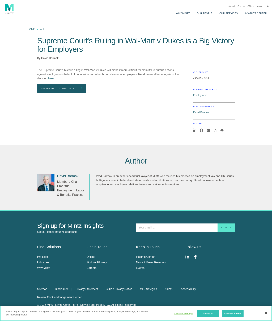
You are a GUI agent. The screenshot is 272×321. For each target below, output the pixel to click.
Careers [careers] (91, 267)
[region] (136, 313)
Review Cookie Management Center (59, 297)
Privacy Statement (87, 289)
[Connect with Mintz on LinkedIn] (188, 259)
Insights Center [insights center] (145, 256)
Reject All (208, 313)
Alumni (231, 6)
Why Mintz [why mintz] (43, 267)
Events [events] (140, 267)
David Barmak (49, 58)
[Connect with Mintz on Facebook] (197, 259)
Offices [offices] (91, 256)
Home (31, 29)
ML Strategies (148, 289)
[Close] (266, 313)
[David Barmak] (45, 182)
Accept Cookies (232, 313)
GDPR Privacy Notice (119, 289)
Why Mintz (183, 13)
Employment (200, 95)
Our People (204, 13)
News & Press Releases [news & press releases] (151, 262)
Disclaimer (61, 289)
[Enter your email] (185, 227)
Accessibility (188, 289)
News (259, 6)
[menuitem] (183, 13)
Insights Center (256, 13)
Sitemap (42, 289)
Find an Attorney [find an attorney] (97, 262)
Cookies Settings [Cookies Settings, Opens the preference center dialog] (183, 313)
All (42, 29)
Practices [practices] (43, 256)
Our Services (228, 13)
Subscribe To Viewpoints (62, 88)
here (51, 78)
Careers (241, 6)
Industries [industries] (43, 262)
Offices (251, 6)
